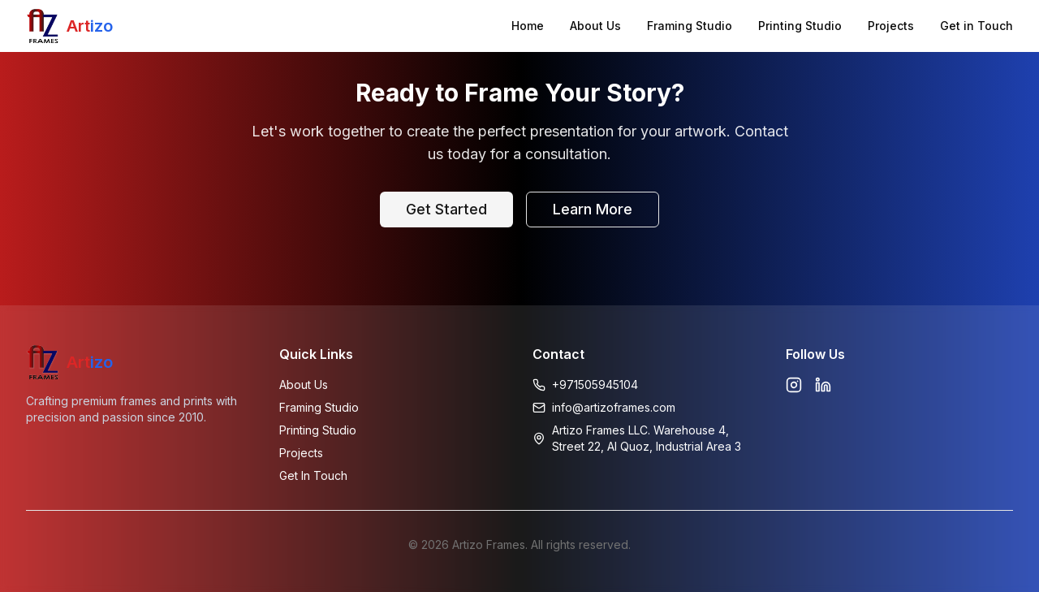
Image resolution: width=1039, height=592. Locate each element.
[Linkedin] (823, 385)
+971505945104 (595, 384)
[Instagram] (794, 385)
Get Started (446, 209)
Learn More (592, 209)
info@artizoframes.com (613, 407)
